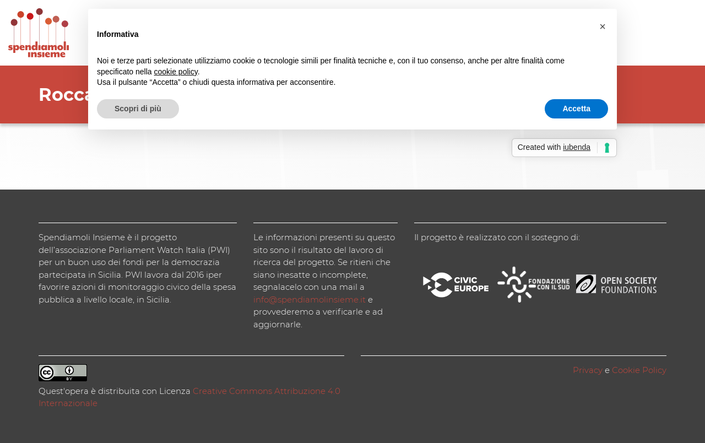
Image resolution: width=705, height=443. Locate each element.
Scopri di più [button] (138, 108)
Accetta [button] (576, 108)
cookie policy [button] (176, 71)
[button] (602, 26)
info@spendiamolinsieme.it (309, 299)
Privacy (588, 370)
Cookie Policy (639, 370)
